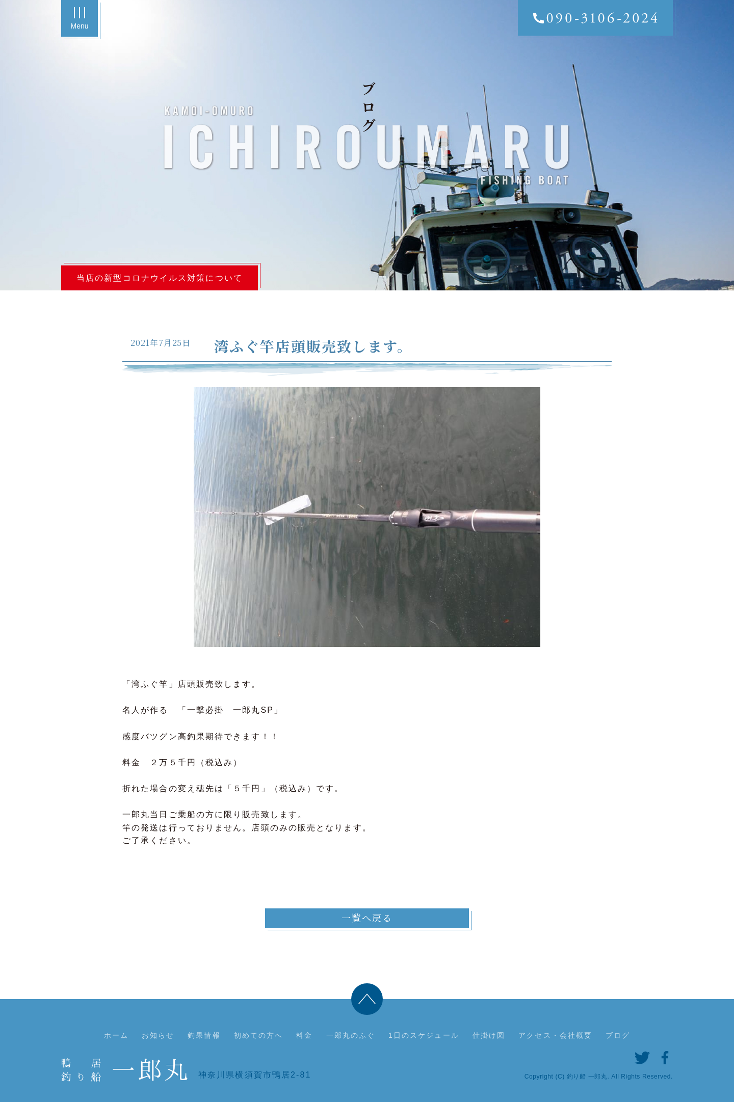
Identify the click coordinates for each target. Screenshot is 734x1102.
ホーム (116, 1035)
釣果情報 (204, 1035)
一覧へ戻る (367, 917)
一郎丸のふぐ (351, 1035)
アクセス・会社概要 (555, 1035)
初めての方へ (258, 1035)
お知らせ (158, 1035)
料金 (304, 1035)
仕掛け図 (489, 1035)
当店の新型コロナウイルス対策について (159, 278)
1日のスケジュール (423, 1035)
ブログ (618, 1035)
